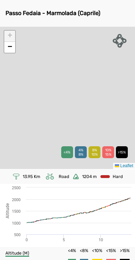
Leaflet (124, 165)
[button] (9, 36)
